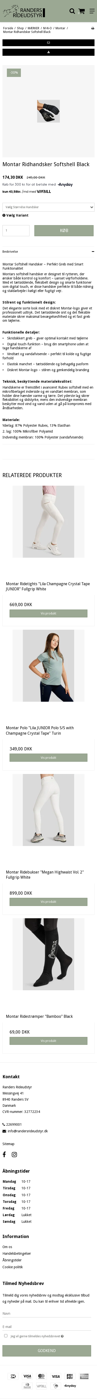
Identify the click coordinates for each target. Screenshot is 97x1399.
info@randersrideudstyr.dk (28, 1131)
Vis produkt (48, 613)
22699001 (12, 1124)
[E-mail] (46, 1326)
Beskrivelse (10, 251)
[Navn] (46, 1313)
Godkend (47, 1350)
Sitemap (8, 1144)
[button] (48, 42)
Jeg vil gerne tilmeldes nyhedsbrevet (44, 1335)
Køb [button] (64, 230)
